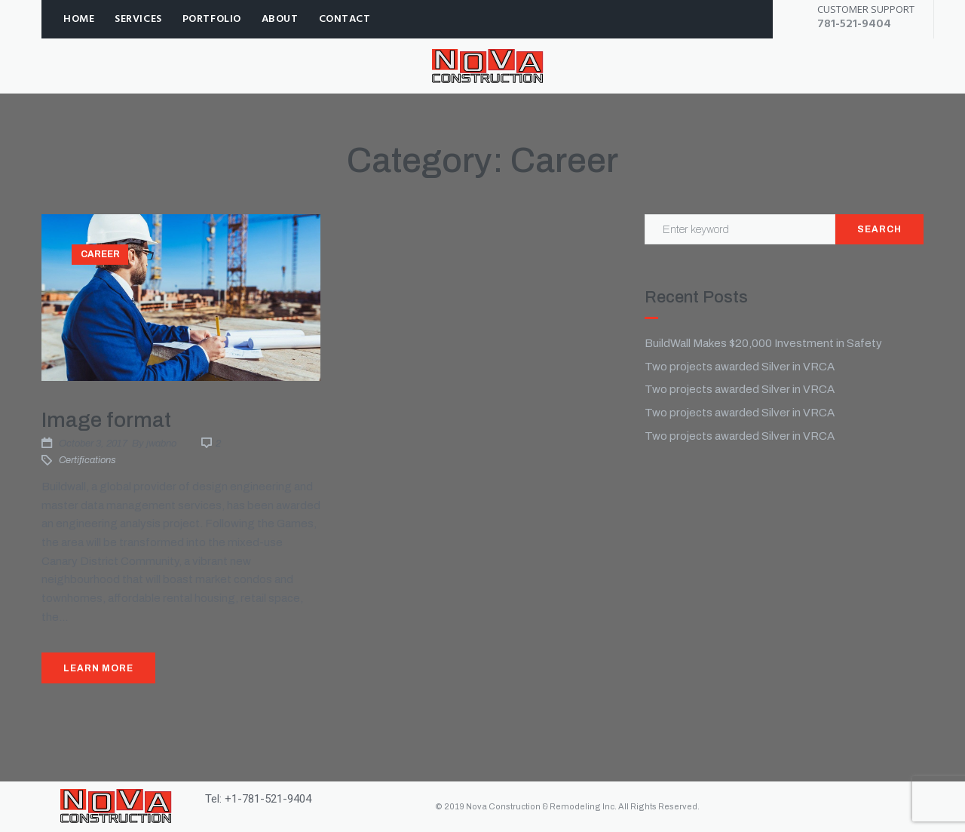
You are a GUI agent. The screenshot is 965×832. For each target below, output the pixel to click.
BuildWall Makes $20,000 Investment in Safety (763, 343)
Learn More (98, 668)
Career (100, 254)
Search (879, 229)
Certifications (87, 460)
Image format (106, 419)
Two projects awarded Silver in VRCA (740, 367)
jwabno (161, 443)
